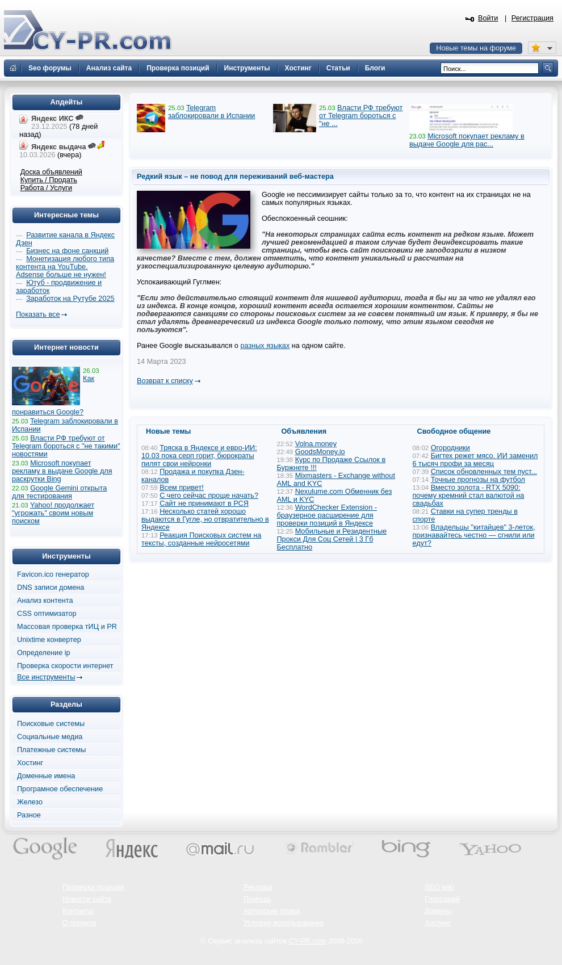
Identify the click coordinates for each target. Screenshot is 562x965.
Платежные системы (51, 750)
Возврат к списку (165, 381)
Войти (488, 18)
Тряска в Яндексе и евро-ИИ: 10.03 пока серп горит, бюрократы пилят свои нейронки (199, 456)
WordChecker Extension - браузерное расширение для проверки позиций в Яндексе (327, 515)
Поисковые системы (51, 724)
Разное (29, 815)
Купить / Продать (48, 180)
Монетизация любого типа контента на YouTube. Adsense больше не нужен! (65, 267)
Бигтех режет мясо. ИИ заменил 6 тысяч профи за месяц (475, 460)
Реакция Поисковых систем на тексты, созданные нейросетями (201, 539)
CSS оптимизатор (47, 614)
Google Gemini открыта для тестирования (59, 492)
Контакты (78, 911)
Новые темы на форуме (476, 48)
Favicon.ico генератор (53, 574)
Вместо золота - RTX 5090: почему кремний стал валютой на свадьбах (469, 495)
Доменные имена (46, 776)
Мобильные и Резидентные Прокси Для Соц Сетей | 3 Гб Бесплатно (332, 539)
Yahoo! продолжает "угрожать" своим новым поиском (53, 513)
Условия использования (284, 923)
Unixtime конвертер (49, 640)
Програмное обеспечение (60, 789)
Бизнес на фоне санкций (67, 251)
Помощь (257, 899)
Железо (30, 802)
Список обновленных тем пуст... (484, 472)
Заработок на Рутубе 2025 (70, 299)
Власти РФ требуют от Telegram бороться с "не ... (360, 116)
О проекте (79, 923)
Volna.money (316, 444)
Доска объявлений (51, 172)
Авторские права (272, 911)
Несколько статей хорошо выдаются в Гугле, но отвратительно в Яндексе (205, 519)
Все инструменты (46, 677)
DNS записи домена (50, 587)
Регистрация (532, 18)
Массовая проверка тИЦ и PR (67, 627)
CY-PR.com (307, 941)
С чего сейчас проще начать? (209, 496)
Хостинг (30, 763)
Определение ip (43, 653)
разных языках (265, 346)
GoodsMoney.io (320, 452)
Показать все (38, 314)
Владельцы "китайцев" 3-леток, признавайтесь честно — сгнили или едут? (474, 535)
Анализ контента (45, 601)
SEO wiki (439, 887)
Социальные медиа (49, 737)
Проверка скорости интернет (65, 666)
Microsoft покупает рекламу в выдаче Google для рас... (467, 140)
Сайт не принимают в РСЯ (204, 503)
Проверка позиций (93, 887)
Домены (438, 911)
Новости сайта (86, 899)
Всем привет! (182, 488)
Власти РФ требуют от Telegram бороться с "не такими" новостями (66, 446)
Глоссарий (442, 899)
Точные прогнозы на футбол (478, 480)
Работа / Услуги (46, 188)
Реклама (258, 887)
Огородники (450, 448)
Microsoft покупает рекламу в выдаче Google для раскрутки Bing (62, 471)
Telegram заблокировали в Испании (211, 112)
